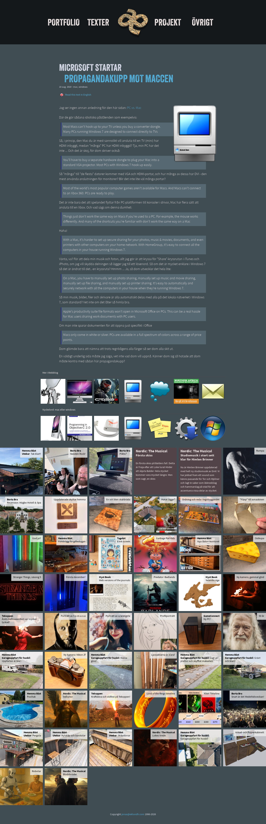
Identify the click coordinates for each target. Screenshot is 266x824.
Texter (98, 22)
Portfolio (64, 22)
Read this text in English (78, 95)
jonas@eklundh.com (133, 814)
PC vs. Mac (134, 108)
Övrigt (202, 22)
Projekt (167, 22)
